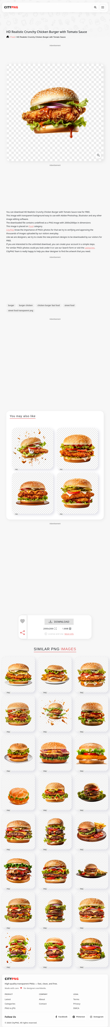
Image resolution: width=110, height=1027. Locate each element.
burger (11, 305)
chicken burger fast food (49, 305)
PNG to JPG (10, 1008)
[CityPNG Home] (11, 7)
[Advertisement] (55, 54)
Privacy (76, 1004)
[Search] (95, 7)
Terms (76, 999)
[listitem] (61, 1017)
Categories (10, 1004)
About (42, 999)
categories (90, 247)
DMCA (76, 1008)
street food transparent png (20, 310)
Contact (43, 1004)
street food (69, 305)
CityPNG (10, 229)
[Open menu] (103, 7)
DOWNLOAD (59, 621)
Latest (8, 999)
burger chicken (26, 305)
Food (31, 226)
